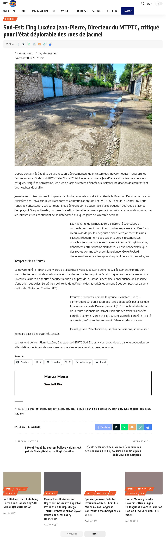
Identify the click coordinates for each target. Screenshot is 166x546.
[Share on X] (23, 44)
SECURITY (10, 494)
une (22, 413)
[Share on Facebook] (18, 44)
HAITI (8, 489)
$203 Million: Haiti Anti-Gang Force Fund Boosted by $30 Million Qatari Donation (20, 503)
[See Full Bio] (63, 384)
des (62, 408)
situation (133, 408)
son (142, 408)
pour (114, 408)
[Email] (39, 44)
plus (94, 408)
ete (72, 408)
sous (147, 408)
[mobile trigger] (6, 3)
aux (50, 408)
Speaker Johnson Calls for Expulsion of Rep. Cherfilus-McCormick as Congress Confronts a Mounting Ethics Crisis (102, 507)
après (31, 408)
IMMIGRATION (145, 489)
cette (56, 408)
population (104, 408)
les (84, 408)
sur (16, 413)
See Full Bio (53, 384)
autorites (41, 408)
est (67, 408)
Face (78, 408)
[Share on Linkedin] (34, 44)
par (89, 408)
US (112, 494)
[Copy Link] (44, 44)
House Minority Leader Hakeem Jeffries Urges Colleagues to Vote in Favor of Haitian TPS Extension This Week (143, 507)
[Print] (50, 44)
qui (125, 408)
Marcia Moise (26, 53)
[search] (142, 4)
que (120, 408)
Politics (10, 19)
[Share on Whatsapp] (28, 44)
